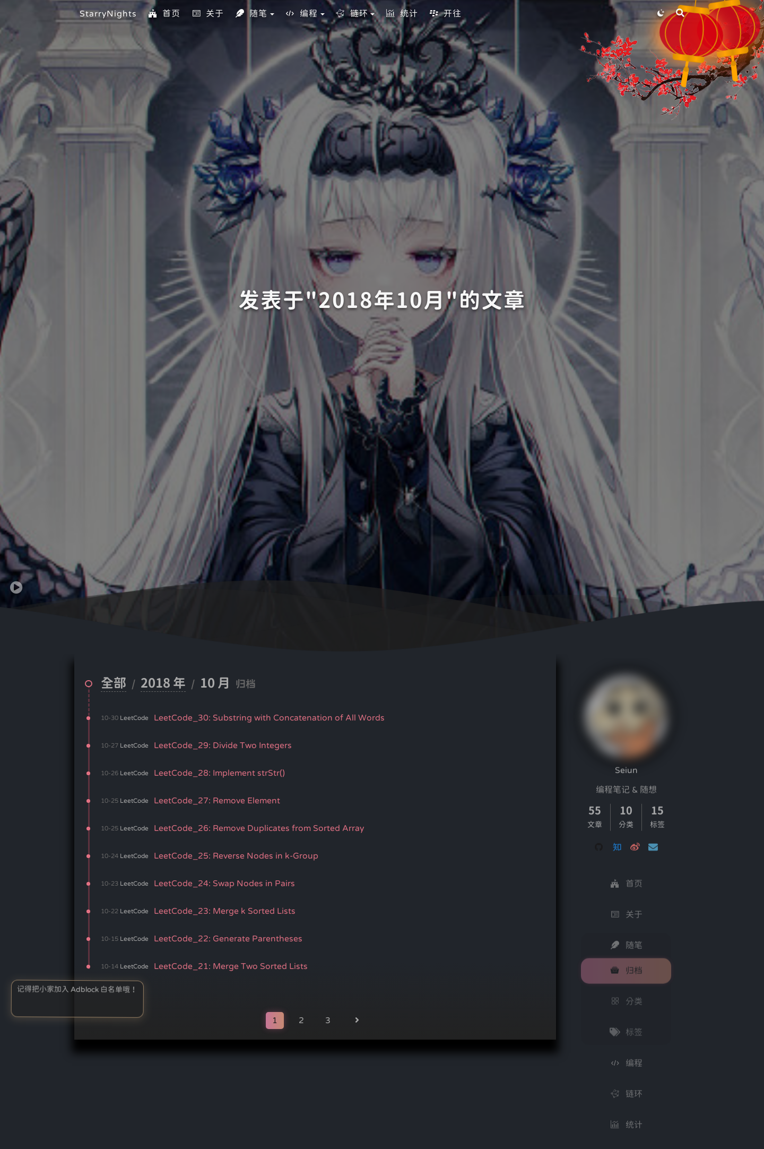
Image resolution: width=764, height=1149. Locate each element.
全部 (113, 683)
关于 (207, 14)
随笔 (251, 14)
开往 (445, 14)
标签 (626, 1024)
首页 (163, 14)
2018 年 (163, 683)
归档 (626, 962)
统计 (401, 14)
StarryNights (108, 14)
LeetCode (134, 718)
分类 (626, 993)
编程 (301, 14)
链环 (351, 14)
